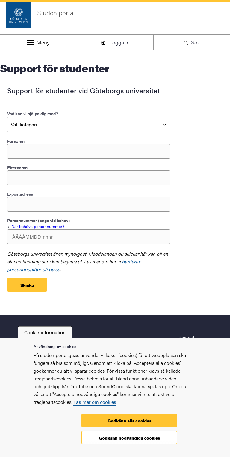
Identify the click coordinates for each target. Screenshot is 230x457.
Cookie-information (45, 332)
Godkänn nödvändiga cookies (129, 438)
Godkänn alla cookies (130, 421)
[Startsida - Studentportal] (115, 18)
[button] (38, 42)
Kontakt (186, 337)
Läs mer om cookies (94, 401)
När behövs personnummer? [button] (37, 226)
